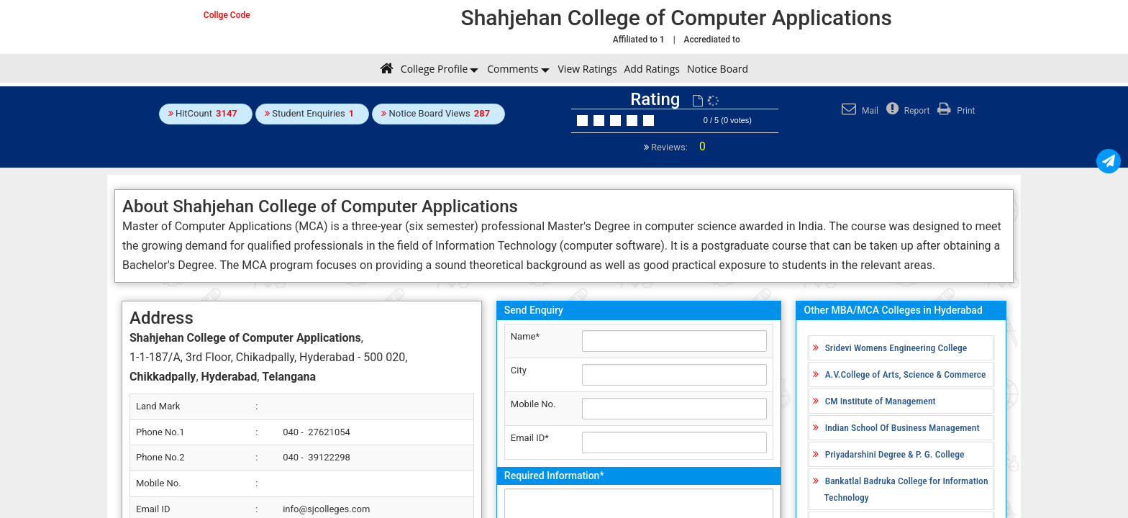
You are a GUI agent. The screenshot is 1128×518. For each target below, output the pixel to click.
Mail (858, 111)
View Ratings (587, 69)
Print (954, 111)
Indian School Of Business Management (902, 427)
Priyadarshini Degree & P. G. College (895, 454)
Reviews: (677, 147)
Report (906, 111)
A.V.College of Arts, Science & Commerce (905, 374)
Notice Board (717, 69)
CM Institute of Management (880, 400)
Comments (512, 69)
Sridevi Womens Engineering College (896, 347)
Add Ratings (652, 69)
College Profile (434, 69)
